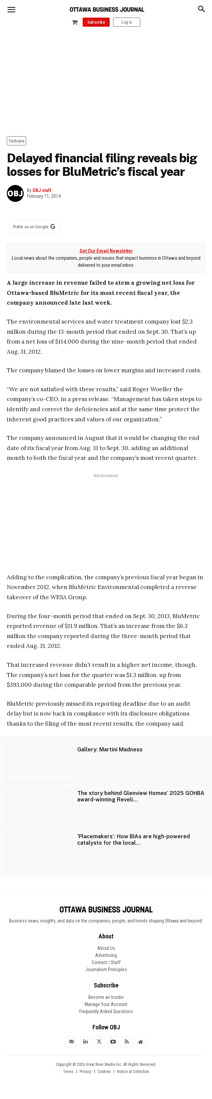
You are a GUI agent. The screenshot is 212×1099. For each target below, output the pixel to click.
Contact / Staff (106, 962)
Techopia (16, 140)
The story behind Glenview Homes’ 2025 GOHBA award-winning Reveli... (141, 796)
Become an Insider (106, 997)
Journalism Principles (106, 969)
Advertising (106, 955)
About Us (106, 948)
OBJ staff (42, 190)
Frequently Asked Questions (106, 1011)
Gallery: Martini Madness (110, 749)
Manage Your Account (106, 1004)
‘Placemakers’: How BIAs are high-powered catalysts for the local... (133, 839)
